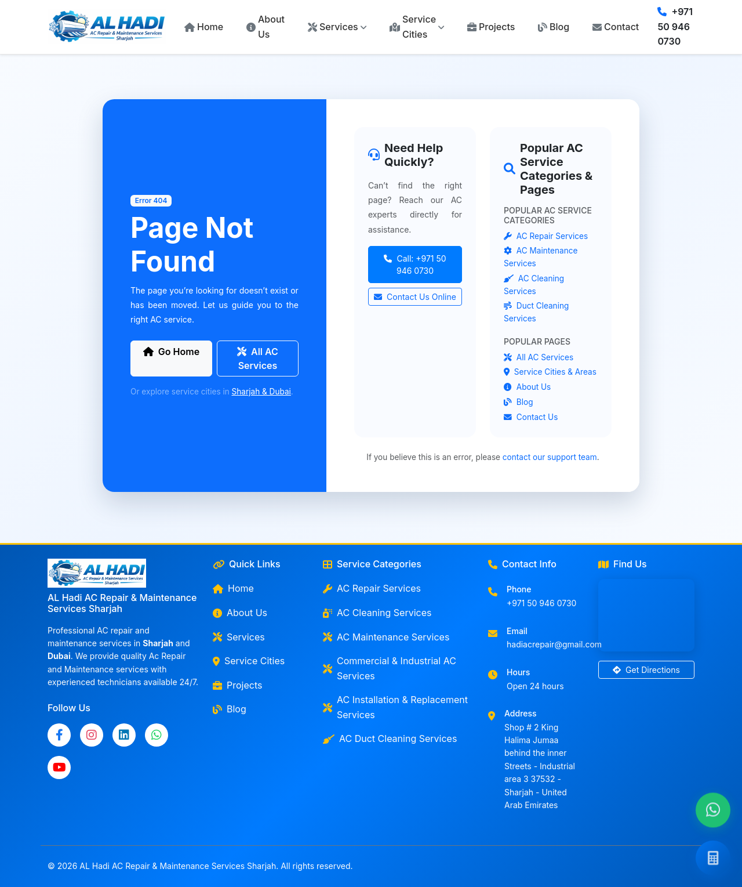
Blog (553, 26)
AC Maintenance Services (386, 637)
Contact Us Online (415, 297)
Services (239, 637)
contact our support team (550, 457)
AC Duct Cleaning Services (390, 738)
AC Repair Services (546, 236)
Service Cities (249, 661)
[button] (337, 27)
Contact (615, 26)
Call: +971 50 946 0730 (415, 265)
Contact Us (531, 417)
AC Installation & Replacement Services (395, 707)
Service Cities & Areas (550, 371)
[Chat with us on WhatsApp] (713, 810)
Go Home (171, 351)
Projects (491, 26)
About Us (265, 26)
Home (203, 26)
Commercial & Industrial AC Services (389, 668)
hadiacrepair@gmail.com (554, 644)
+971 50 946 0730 (675, 26)
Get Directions (646, 670)
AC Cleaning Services (377, 612)
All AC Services (257, 358)
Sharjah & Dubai (261, 391)
